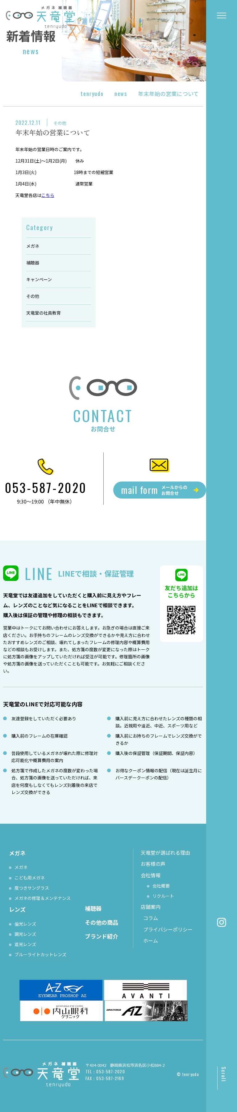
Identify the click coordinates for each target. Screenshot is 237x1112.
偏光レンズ (25, 924)
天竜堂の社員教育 (43, 313)
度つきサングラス (32, 888)
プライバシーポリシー (168, 929)
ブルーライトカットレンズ (40, 954)
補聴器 (32, 262)
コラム (150, 918)
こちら (47, 195)
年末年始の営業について (52, 132)
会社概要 (161, 886)
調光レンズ (25, 934)
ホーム (150, 940)
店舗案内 (150, 906)
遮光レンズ (25, 944)
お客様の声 (153, 863)
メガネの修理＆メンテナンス (43, 898)
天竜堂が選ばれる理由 (165, 852)
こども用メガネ (30, 877)
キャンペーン (39, 279)
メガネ (32, 246)
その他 (59, 123)
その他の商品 (101, 922)
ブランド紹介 (101, 936)
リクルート (163, 896)
